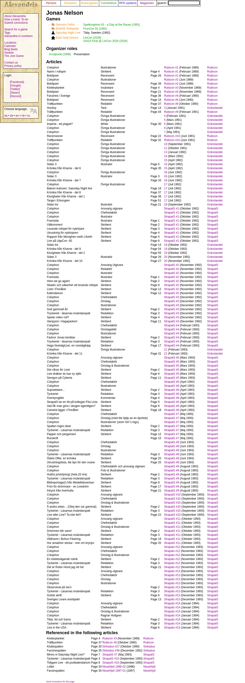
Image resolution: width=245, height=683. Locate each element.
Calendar (10, 46)
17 (165, 184)
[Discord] (15, 96)
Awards (9, 52)
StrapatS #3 (171, 297)
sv (28, 115)
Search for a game (16, 29)
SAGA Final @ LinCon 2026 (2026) (105, 41)
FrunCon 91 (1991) (95, 28)
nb (23, 115)
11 (165, 148)
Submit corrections (16, 22)
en (17, 115)
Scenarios (70, 3)
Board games (89, 3)
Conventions (109, 3)
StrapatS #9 (171, 466)
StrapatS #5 (171, 357)
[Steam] (15, 92)
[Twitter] (15, 89)
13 (165, 152)
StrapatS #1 (171, 208)
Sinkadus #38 (111, 650)
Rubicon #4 (171, 95)
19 (165, 244)
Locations (10, 42)
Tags (7, 32)
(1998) (67, 54)
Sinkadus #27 (111, 646)
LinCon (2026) (92, 37)
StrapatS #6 (171, 381)
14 (165, 156)
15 (165, 160)
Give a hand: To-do (16, 19)
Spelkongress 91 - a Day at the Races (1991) (111, 24)
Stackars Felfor (65, 24)
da (5, 115)
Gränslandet (215, 107)
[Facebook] (17, 82)
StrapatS (212, 208)
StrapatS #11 (172, 518)
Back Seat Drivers (67, 37)
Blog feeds (11, 49)
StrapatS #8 (171, 442)
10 (165, 144)
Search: (178, 3)
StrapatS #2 (171, 265)
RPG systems (127, 3)
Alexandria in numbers (18, 36)
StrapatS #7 (171, 414)
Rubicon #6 (171, 99)
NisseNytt (149, 666)
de (11, 115)
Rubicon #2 (171, 79)
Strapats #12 (172, 547)
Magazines (147, 3)
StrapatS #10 (172, 494)
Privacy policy (13, 66)
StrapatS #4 (171, 325)
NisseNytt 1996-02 (114, 666)
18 (165, 204)
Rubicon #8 (171, 103)
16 (165, 172)
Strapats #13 (172, 571)
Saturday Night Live (68, 32)
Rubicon (212, 67)
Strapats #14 (172, 603)
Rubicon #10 (172, 136)
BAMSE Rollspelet (67, 28)
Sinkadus (149, 646)
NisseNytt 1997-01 (114, 670)
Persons (51, 3)
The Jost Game (14, 56)
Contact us (11, 62)
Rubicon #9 (171, 112)
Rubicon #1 (171, 67)
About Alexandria (15, 16)
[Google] (15, 85)
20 (165, 257)
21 (165, 349)
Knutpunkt (55, 54)
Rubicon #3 (171, 87)
